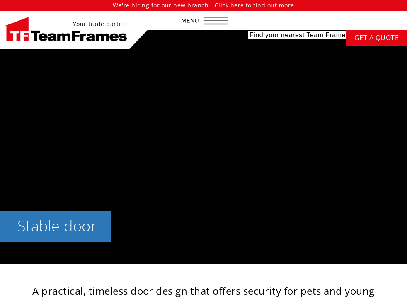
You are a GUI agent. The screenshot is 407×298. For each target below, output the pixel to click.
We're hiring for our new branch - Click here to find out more (203, 5)
